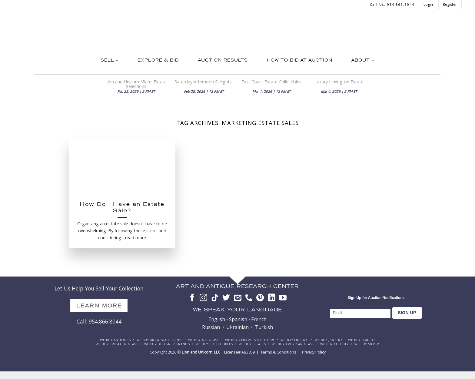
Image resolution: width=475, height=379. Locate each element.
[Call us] (249, 298)
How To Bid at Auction (299, 60)
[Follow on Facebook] (192, 298)
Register (450, 4)
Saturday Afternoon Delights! (203, 82)
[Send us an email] (237, 298)
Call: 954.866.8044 (99, 321)
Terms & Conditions (278, 352)
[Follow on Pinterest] (260, 298)
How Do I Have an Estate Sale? (122, 208)
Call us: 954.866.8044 (392, 4)
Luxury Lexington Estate (339, 82)
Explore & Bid (158, 60)
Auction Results (223, 60)
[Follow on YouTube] (283, 298)
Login (429, 4)
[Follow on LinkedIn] (271, 298)
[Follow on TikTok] (215, 298)
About (362, 60)
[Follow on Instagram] (203, 298)
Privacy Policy (314, 352)
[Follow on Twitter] (226, 298)
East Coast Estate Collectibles (271, 82)
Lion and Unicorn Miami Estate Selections (136, 84)
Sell (109, 60)
